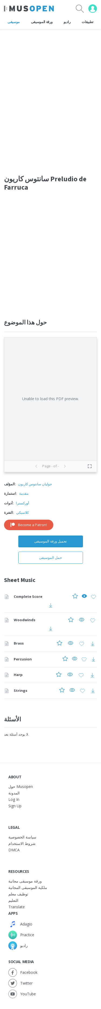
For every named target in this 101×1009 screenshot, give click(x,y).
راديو (67, 21)
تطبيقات (87, 21)
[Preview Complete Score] (84, 597)
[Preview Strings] (72, 691)
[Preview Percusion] (74, 659)
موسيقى (14, 21)
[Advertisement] (50, 253)
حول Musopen (20, 786)
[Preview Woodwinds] (81, 620)
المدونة (14, 792)
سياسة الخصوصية (22, 837)
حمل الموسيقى (50, 557)
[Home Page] (29, 9)
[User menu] (92, 8)
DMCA (14, 849)
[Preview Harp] (70, 675)
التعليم (13, 900)
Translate (16, 906)
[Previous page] (36, 466)
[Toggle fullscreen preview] (89, 466)
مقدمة (24, 493)
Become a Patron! (29, 524)
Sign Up (15, 805)
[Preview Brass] (70, 643)
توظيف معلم (18, 893)
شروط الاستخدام (22, 843)
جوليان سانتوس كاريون (35, 484)
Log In (13, 799)
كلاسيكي (22, 512)
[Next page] (64, 466)
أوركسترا (22, 503)
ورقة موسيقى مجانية (25, 881)
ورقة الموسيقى (42, 21)
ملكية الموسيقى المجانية (27, 887)
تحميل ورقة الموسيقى (50, 541)
